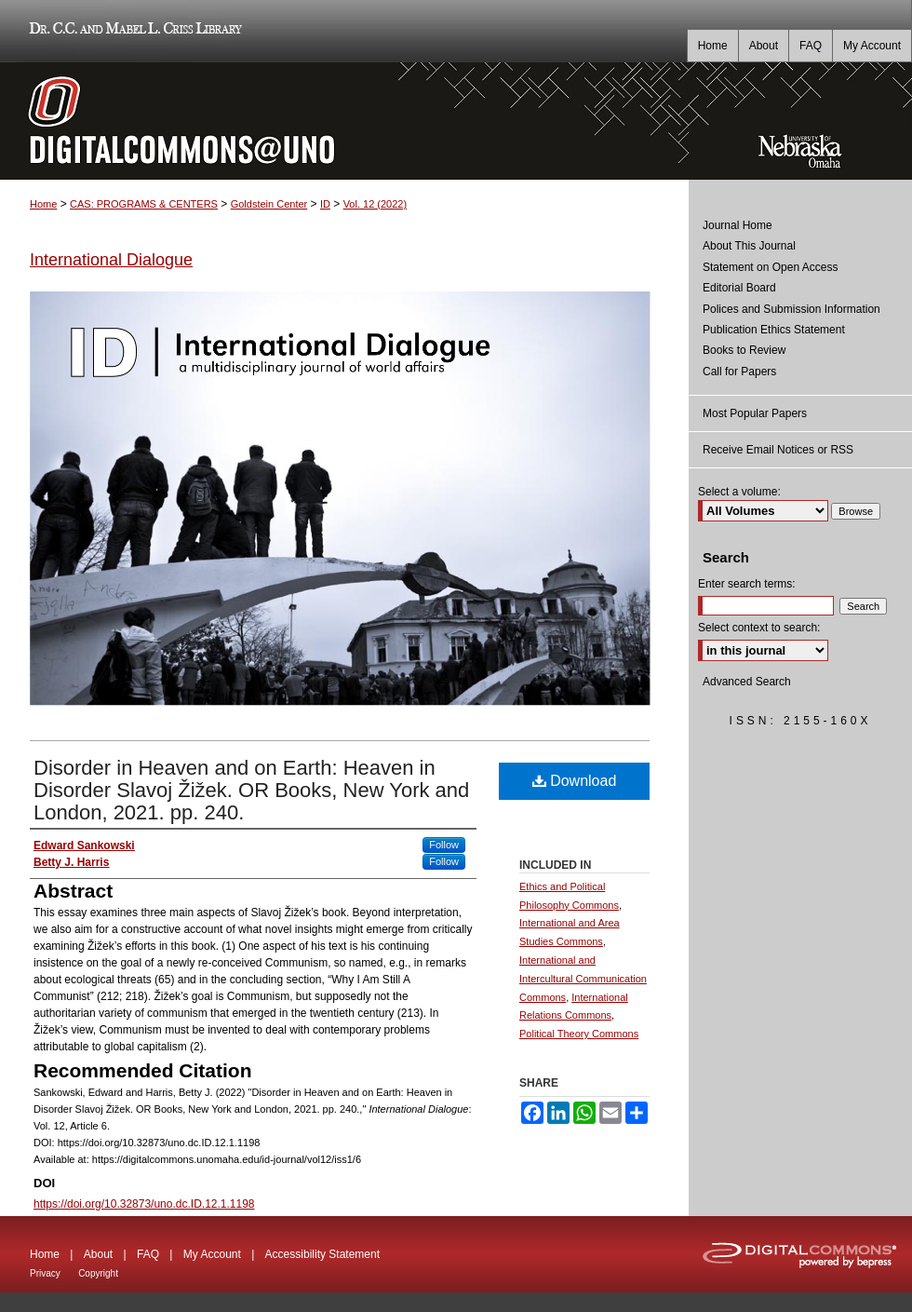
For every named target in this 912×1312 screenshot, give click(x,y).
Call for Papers (739, 371)
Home (43, 204)
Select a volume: (739, 491)
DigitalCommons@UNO (344, 121)
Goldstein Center (269, 204)
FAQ (148, 1254)
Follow (444, 844)
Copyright (98, 1273)
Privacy (45, 1273)
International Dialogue (111, 259)
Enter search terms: (747, 583)
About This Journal (749, 245)
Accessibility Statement (322, 1254)
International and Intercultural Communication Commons (583, 978)
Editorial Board (739, 287)
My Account (212, 1254)
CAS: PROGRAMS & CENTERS (144, 204)
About (98, 1254)
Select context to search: (759, 627)
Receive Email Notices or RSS (778, 449)
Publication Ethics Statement (774, 329)
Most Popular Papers (755, 413)
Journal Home (737, 225)
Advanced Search (747, 681)
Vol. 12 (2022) (375, 204)
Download (574, 781)
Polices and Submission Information (791, 309)
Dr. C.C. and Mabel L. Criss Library (132, 31)
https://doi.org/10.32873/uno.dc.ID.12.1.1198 (144, 1204)
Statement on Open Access (770, 267)
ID (325, 204)
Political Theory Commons (578, 1033)
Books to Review (744, 350)
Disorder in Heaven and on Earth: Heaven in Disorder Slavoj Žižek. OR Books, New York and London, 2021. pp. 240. (251, 790)
